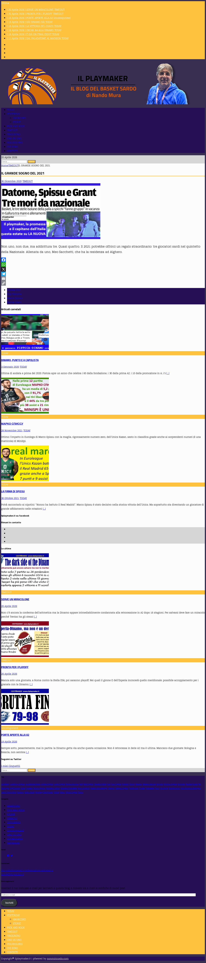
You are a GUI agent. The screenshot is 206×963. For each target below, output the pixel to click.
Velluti (56, 792)
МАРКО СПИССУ (12, 424)
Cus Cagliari (116, 784)
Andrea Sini (13, 290)
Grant (23, 788)
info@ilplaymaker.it (12, 874)
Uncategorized (15, 830)
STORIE (17, 122)
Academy (5, 784)
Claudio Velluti (100, 784)
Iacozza (29, 788)
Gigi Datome (14, 294)
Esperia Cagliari (170, 784)
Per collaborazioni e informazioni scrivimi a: (27, 870)
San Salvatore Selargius (191, 788)
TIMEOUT (12, 130)
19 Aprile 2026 (9, 742)
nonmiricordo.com (58, 959)
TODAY (10, 110)
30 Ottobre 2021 (10, 498)
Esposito (181, 784)
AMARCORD (19, 118)
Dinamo (138, 784)
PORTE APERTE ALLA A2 (15, 735)
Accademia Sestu (32, 784)
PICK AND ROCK (16, 126)
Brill (81, 784)
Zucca (80, 792)
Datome (125, 784)
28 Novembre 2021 (12, 430)
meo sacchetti (84, 788)
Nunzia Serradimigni (98, 788)
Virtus (62, 792)
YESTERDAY (13, 114)
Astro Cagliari (59, 784)
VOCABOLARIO (15, 143)
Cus (108, 784)
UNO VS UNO (14, 139)
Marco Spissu (15, 298)
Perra (157, 788)
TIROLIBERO (13, 134)
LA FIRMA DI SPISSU (13, 491)
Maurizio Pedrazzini (69, 788)
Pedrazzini (150, 788)
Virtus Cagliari (71, 792)
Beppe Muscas (72, 784)
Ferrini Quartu (192, 784)
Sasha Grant (14, 302)
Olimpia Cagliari (121, 788)
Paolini (142, 788)
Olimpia (111, 788)
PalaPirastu (134, 788)
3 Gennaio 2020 (10, 367)
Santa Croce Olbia (8, 792)
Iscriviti (9, 902)
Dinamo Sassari (149, 784)
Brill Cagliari (88, 784)
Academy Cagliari (17, 784)
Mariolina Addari (53, 788)
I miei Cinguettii (10, 766)
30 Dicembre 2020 (11, 181)
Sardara (20, 792)
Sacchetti (164, 788)
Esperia (160, 784)
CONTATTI (12, 151)
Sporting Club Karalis (44, 792)
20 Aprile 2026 (9, 606)
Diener (132, 784)
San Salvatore (174, 788)
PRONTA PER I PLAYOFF (15, 667)
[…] (167, 373)
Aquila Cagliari (47, 784)
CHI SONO (12, 147)
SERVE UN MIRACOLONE (15, 599)
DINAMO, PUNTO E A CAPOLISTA (20, 360)
